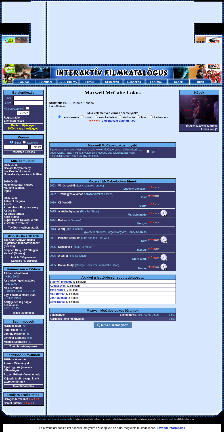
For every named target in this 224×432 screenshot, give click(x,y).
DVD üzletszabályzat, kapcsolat (142, 419)
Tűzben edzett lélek (16, 273)
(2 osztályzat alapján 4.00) (118, 120)
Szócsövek (65, 246)
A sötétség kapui (69, 211)
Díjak (200, 82)
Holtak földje (66, 265)
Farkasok (64, 220)
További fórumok (23, 386)
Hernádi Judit (12, 325)
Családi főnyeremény (17, 168)
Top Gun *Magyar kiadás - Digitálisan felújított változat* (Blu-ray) (22, 243)
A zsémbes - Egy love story (21, 207)
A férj (61, 229)
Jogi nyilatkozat (81, 419)
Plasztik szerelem (69, 237)
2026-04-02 (10, 198)
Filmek (89, 82)
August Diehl (58, 285)
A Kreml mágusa (14, 201)
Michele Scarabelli (15, 341)
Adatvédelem (95, 419)
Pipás (7, 191)
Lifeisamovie (128, 314)
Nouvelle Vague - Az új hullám (23, 174)
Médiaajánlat (121, 419)
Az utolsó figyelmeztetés (19, 280)
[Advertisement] (112, 33)
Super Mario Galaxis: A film (21, 220)
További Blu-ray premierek (23, 261)
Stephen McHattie (61, 281)
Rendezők (134, 82)
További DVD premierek (23, 257)
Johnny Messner (14, 333)
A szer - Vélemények (17, 363)
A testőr (63, 255)
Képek (178, 82)
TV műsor (45, 82)
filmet (17, 142)
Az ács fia (10, 210)
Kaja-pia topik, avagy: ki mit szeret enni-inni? (21, 380)
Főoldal (23, 82)
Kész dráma (11, 216)
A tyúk (8, 204)
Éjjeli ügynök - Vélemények (18, 369)
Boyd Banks (57, 301)
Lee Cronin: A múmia (17, 171)
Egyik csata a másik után (20, 294)
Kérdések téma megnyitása (67, 318)
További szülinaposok (23, 346)
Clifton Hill (64, 202)
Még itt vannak (13, 287)
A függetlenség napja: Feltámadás (18, 304)
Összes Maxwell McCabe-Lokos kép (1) (202, 128)
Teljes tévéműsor (23, 312)
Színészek (112, 82)
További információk (171, 428)
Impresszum (108, 419)
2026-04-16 (10, 165)
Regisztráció (12, 117)
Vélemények (57, 314)
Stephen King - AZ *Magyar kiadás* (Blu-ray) (21, 252)
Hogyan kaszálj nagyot (18, 184)
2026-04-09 (10, 181)
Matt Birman (57, 293)
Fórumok (156, 82)
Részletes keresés (23, 152)
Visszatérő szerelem (16, 223)
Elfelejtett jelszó (14, 120)
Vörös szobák (66, 185)
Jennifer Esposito (15, 337)
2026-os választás (15, 359)
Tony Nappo (57, 289)
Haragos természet (16, 399)
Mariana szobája (14, 187)
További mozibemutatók (23, 227)
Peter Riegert (12, 329)
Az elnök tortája (14, 213)
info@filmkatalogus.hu (184, 419)
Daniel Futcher (13, 403)
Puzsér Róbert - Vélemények (22, 374)
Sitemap (161, 419)
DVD (62, 82)
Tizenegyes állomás (70, 194)
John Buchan (58, 297)
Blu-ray (72, 82)
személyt (32, 142)
